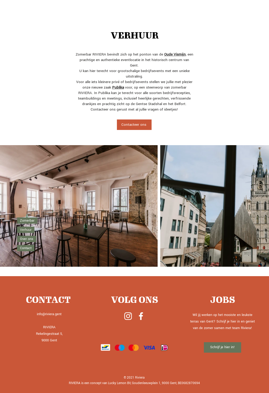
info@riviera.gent (49, 314)
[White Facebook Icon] (141, 316)
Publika (118, 87)
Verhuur (26, 229)
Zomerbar (27, 220)
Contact (26, 248)
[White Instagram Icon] (128, 316)
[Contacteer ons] (134, 124)
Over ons (26, 239)
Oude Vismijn (175, 54)
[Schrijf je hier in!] (222, 347)
